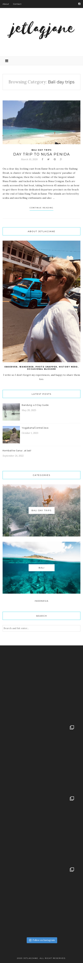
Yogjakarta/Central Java (35, 427)
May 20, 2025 (29, 410)
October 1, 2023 (30, 433)
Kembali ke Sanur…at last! (17, 450)
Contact (17, 4)
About (6, 4)
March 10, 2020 (29, 159)
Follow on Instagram (42, 940)
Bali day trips (42, 150)
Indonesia (42, 601)
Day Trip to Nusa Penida (41, 154)
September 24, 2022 (13, 455)
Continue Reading (41, 208)
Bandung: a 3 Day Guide (35, 405)
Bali (42, 568)
